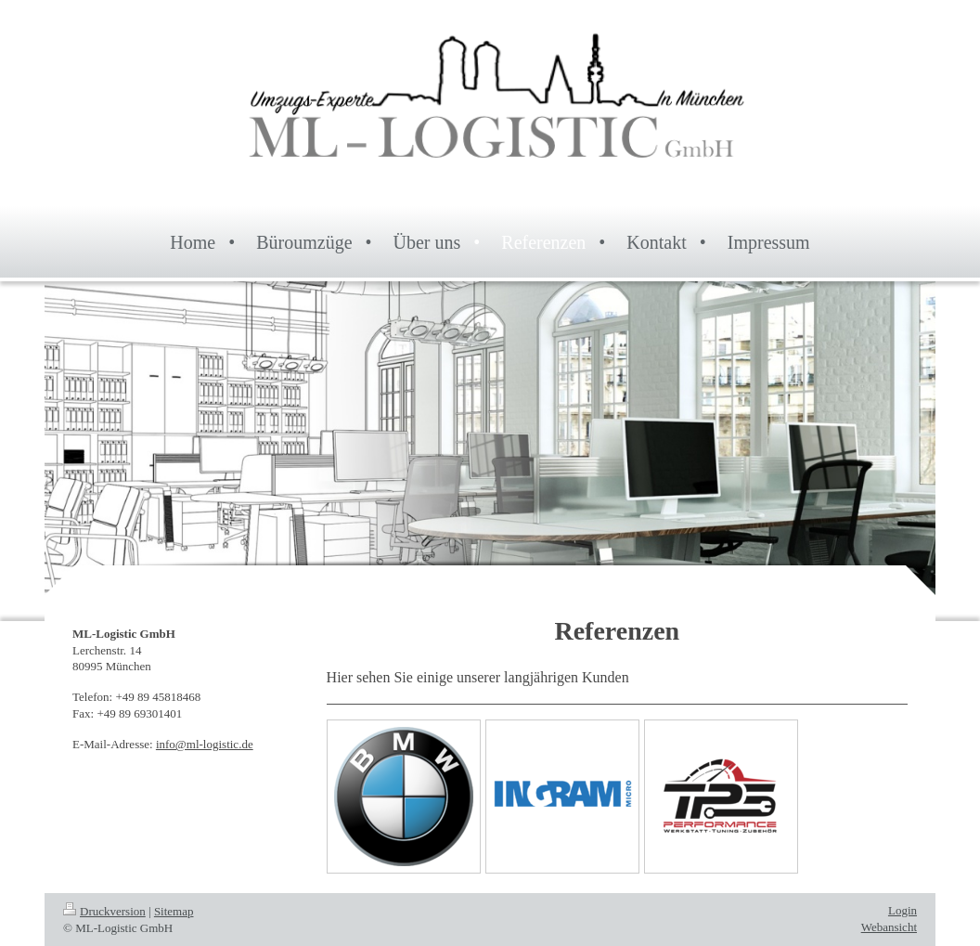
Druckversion (104, 911)
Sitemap (174, 911)
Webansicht (889, 927)
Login (902, 910)
